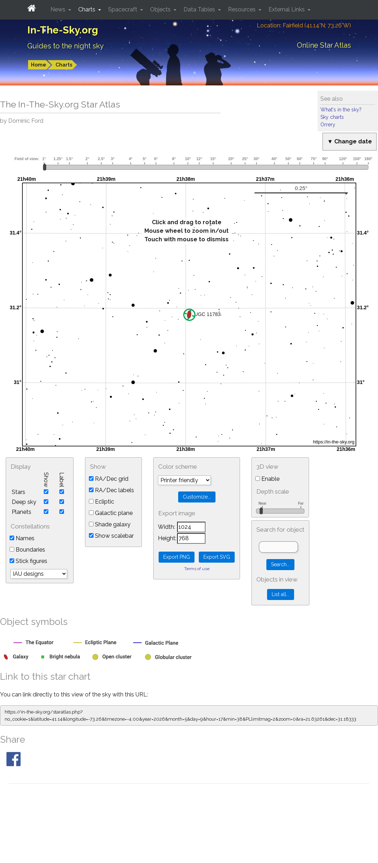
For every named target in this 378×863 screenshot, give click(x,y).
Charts (63, 65)
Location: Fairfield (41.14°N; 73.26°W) (304, 25)
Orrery (327, 124)
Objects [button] (161, 9)
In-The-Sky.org (62, 30)
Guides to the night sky (65, 46)
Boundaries (27, 549)
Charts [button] (87, 9)
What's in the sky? (341, 109)
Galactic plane (111, 513)
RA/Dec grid (108, 478)
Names (22, 538)
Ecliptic (101, 501)
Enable (267, 478)
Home (38, 65)
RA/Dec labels (111, 490)
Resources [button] (242, 9)
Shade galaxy (110, 524)
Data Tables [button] (200, 9)
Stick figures (28, 561)
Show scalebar (111, 535)
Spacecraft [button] (123, 9)
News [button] (58, 9)
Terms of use (196, 568)
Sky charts (332, 117)
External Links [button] (287, 9)
